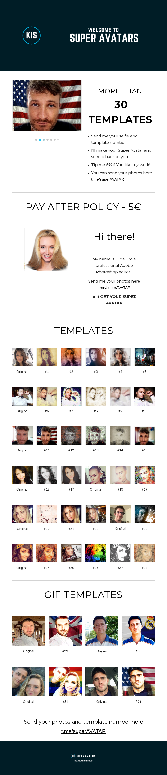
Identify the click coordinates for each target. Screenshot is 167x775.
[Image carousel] (47, 110)
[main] (120, 105)
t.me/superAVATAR (107, 179)
